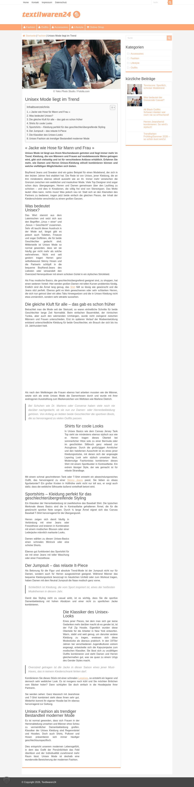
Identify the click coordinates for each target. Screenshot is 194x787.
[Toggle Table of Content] (111, 107)
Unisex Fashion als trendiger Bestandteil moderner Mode (59, 138)
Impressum (47, 2)
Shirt (72, 287)
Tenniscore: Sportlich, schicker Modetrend (155, 86)
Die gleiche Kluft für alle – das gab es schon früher (56, 119)
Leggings (83, 678)
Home (26, 2)
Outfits (43, 27)
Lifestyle (77, 27)
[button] (6, 780)
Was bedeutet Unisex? (41, 115)
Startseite (29, 35)
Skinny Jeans (75, 480)
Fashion (29, 27)
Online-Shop (95, 27)
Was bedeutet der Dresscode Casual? (154, 98)
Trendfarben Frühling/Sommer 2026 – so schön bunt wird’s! (157, 136)
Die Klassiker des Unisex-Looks (46, 135)
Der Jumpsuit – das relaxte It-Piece (47, 131)
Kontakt (35, 2)
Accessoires (60, 27)
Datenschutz (61, 2)
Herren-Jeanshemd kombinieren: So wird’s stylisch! (156, 124)
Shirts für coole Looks (40, 123)
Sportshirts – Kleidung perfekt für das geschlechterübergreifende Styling (67, 127)
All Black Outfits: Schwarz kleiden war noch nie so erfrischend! (156, 112)
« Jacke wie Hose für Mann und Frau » (49, 112)
